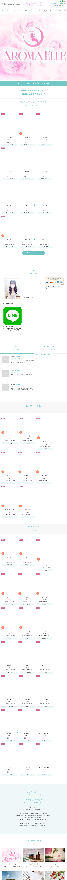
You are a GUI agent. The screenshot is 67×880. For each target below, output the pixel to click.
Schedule (37, 9)
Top (2, 9)
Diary (45, 10)
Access (51, 9)
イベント (20, 865)
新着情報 (20, 863)
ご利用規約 (38, 870)
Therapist (28, 9)
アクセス (37, 863)
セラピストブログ (40, 865)
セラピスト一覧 (22, 870)
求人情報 (37, 868)
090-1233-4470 (58, 3)
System (20, 9)
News (13, 9)
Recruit (59, 9)
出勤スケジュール (40, 860)
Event (7, 9)
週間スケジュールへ (33, 218)
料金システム (21, 868)
